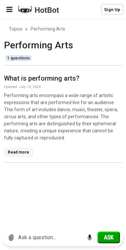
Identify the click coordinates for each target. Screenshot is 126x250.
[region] (63, 121)
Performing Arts (48, 29)
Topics (16, 29)
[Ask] (108, 237)
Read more (18, 152)
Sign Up (112, 9)
